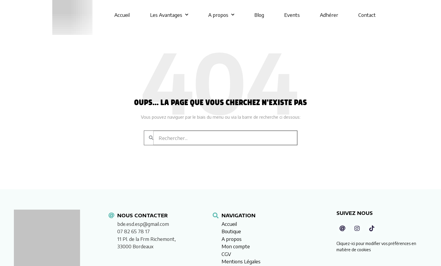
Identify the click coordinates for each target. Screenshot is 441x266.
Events (292, 15)
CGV (226, 254)
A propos (221, 14)
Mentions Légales (241, 261)
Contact (367, 15)
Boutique (231, 231)
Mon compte (236, 246)
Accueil (122, 15)
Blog (259, 15)
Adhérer (329, 15)
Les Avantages (169, 14)
